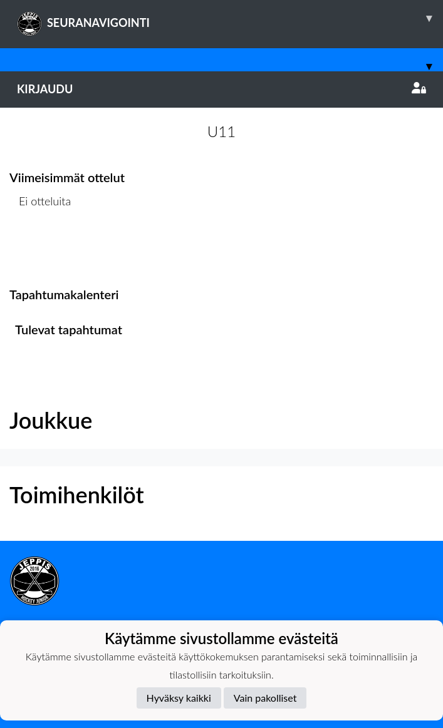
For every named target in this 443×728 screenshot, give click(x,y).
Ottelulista (40, 249)
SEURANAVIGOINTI (230, 18)
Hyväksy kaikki (179, 698)
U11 (221, 131)
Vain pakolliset (265, 698)
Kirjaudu (221, 89)
